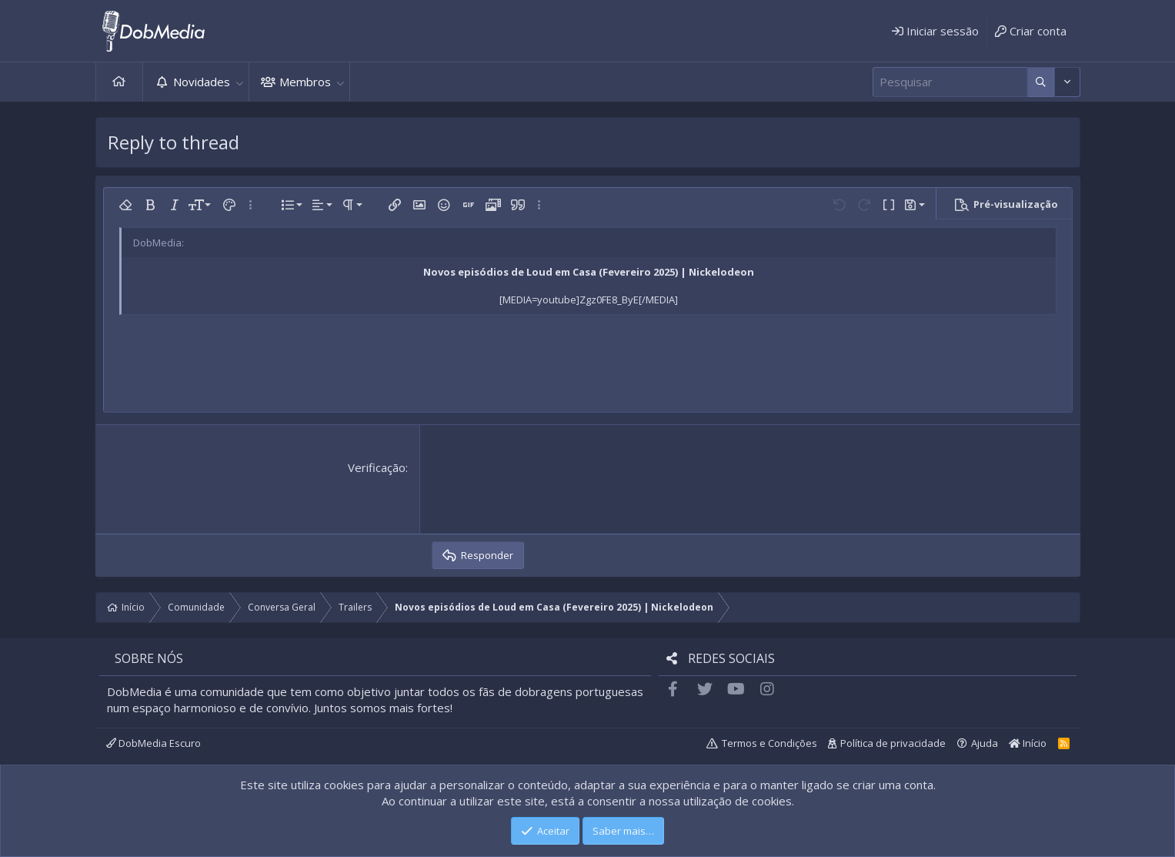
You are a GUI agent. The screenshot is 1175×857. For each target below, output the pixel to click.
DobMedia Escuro (153, 743)
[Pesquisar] (950, 82)
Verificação (377, 467)
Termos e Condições (769, 743)
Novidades (201, 81)
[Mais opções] (1040, 82)
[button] (240, 82)
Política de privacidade (893, 743)
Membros (305, 81)
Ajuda (984, 743)
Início (119, 82)
